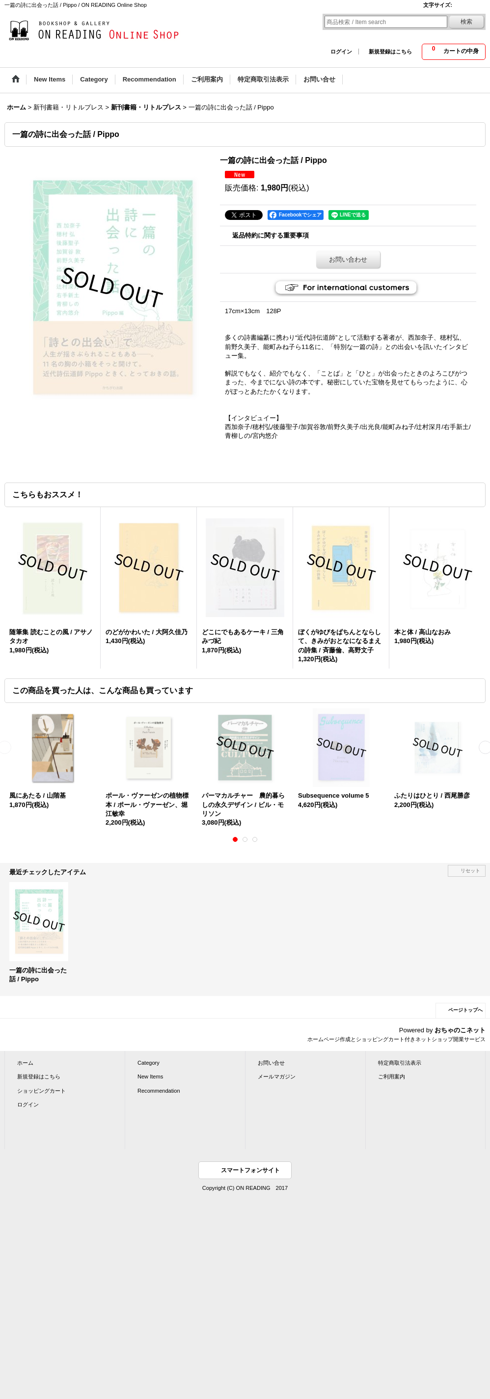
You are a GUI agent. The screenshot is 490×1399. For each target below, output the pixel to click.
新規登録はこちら (390, 51)
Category (148, 1063)
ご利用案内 (391, 1076)
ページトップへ (465, 1010)
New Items (150, 1076)
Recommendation (158, 1091)
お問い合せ (271, 1063)
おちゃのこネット (460, 1030)
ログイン (341, 51)
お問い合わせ (348, 259)
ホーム (25, 1063)
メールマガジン (277, 1076)
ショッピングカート (41, 1091)
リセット (470, 870)
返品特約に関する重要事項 (270, 235)
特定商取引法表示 (399, 1063)
